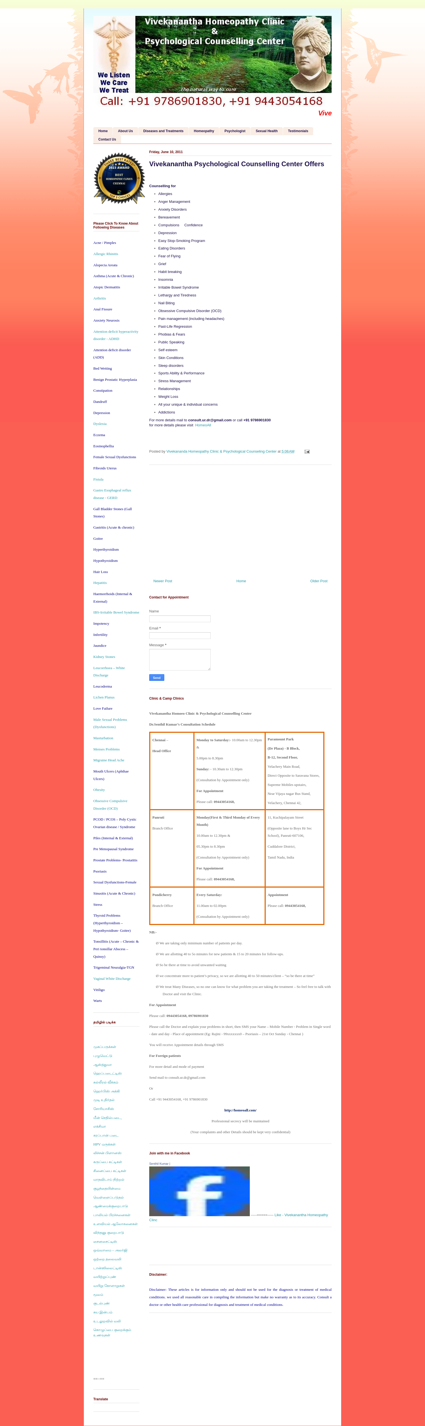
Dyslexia (99, 424)
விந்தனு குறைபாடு (108, 1232)
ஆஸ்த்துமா (102, 1065)
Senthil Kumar (158, 1163)
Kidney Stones (104, 657)
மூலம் (98, 1294)
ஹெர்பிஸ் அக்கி (106, 1091)
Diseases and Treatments (163, 131)
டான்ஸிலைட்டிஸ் (107, 1268)
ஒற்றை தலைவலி (107, 1259)
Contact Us (107, 139)
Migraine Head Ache (108, 760)
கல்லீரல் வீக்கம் (105, 1082)
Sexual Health (267, 131)
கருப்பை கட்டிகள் (107, 1162)
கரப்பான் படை (105, 1135)
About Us (125, 131)
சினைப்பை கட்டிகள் (109, 1171)
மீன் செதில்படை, (107, 1118)
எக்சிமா (99, 1126)
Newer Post (162, 581)
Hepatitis (100, 583)
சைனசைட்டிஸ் (105, 1241)
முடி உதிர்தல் (104, 1100)
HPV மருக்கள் (104, 1144)
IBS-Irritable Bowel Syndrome (116, 612)
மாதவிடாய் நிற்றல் (108, 1179)
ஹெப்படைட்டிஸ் (107, 1073)
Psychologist (234, 131)
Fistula (98, 479)
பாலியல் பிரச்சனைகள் (111, 1215)
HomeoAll (203, 425)
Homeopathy (204, 131)
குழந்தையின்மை (106, 1188)
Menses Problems (106, 749)
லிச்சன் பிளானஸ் (107, 1153)
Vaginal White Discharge (112, 978)
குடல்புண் (101, 1303)
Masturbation (103, 738)
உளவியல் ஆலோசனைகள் (115, 1224)
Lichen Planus (104, 697)
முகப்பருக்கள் (104, 1047)
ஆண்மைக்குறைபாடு (110, 1206)
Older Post (318, 581)
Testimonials (298, 131)
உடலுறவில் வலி (107, 1321)
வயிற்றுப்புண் (104, 1277)
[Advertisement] (240, 520)
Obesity (99, 790)
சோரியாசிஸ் (103, 1109)
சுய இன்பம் (102, 1312)
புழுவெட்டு (102, 1056)
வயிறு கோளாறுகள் (109, 1286)
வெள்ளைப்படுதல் (108, 1197)
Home (103, 131)
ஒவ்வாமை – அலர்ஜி (110, 1250)
